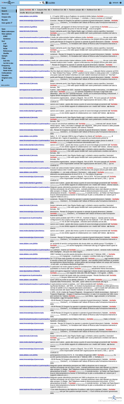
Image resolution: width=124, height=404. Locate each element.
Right (5, 46)
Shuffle (6, 53)
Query (27, 10)
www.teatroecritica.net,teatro (31, 389)
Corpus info (6, 17)
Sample (4, 56)
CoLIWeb (51, 3)
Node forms (7, 70)
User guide (6, 23)
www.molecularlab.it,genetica (31, 111)
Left (4, 44)
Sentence (6, 39)
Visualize (5, 75)
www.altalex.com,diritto (29, 16)
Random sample (76, 10)
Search (4, 11)
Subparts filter (43, 10)
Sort (3, 41)
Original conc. (7, 78)
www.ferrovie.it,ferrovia (29, 31)
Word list (5, 14)
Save (3, 29)
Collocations (6, 73)
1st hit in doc (8, 63)
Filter (4, 58)
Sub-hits (6, 61)
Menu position (5, 85)
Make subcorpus (8, 31)
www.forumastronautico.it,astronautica (35, 37)
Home (4, 8)
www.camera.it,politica (28, 27)
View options (7, 34)
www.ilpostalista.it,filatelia (30, 271)
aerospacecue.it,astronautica (31, 90)
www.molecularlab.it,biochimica (32, 104)
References (7, 51)
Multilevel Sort (59, 10)
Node (5, 49)
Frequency (6, 66)
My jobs (5, 20)
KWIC (5, 36)
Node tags (7, 68)
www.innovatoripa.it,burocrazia (32, 21)
